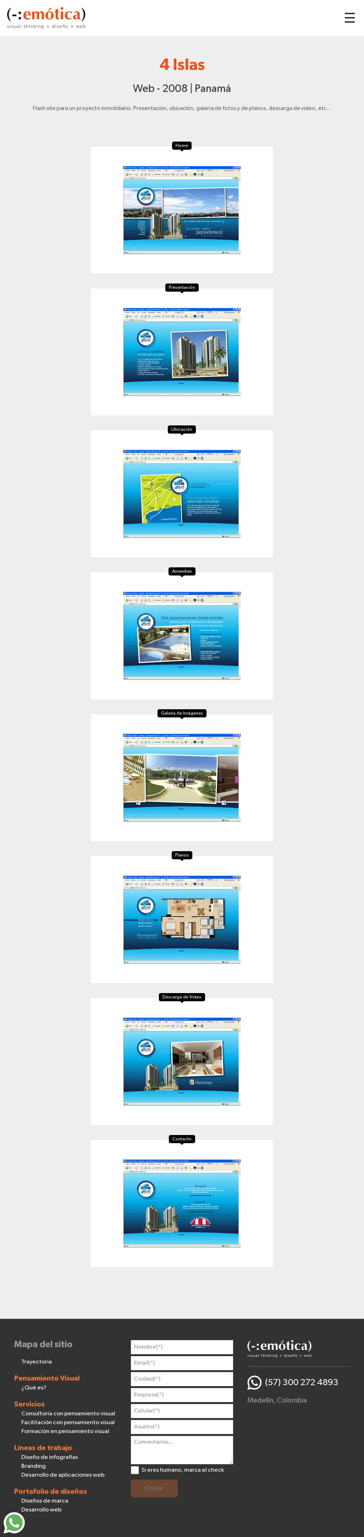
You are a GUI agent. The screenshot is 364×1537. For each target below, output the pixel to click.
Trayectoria (36, 1362)
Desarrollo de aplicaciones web (63, 1475)
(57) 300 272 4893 (301, 1382)
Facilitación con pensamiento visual (68, 1423)
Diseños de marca (44, 1501)
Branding (33, 1466)
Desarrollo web (41, 1510)
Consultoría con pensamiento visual (68, 1414)
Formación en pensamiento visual (65, 1431)
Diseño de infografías (49, 1457)
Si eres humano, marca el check (182, 1470)
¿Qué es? (34, 1388)
